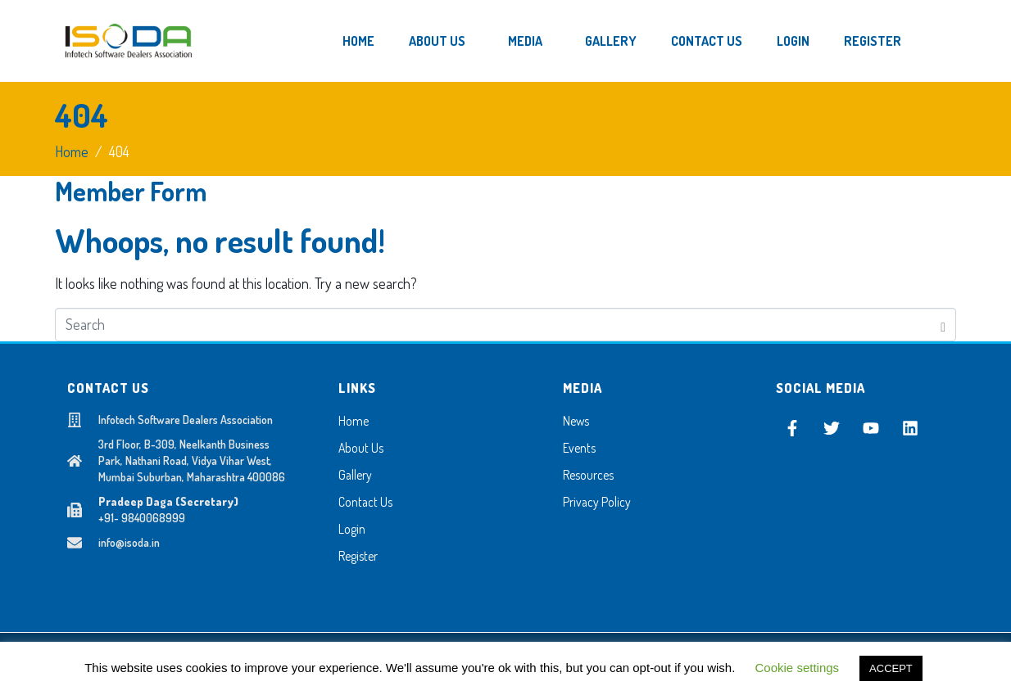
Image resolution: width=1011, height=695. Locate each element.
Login (793, 41)
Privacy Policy (597, 502)
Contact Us (706, 41)
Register (872, 41)
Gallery (611, 41)
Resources (588, 475)
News (576, 421)
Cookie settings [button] (797, 668)
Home (358, 41)
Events (579, 448)
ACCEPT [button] (891, 668)
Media (525, 41)
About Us (437, 41)
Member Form (130, 191)
